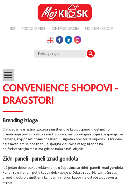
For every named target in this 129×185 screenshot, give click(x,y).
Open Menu (8, 75)
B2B (13, 28)
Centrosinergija (65, 28)
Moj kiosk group (99, 28)
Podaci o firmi (34, 28)
